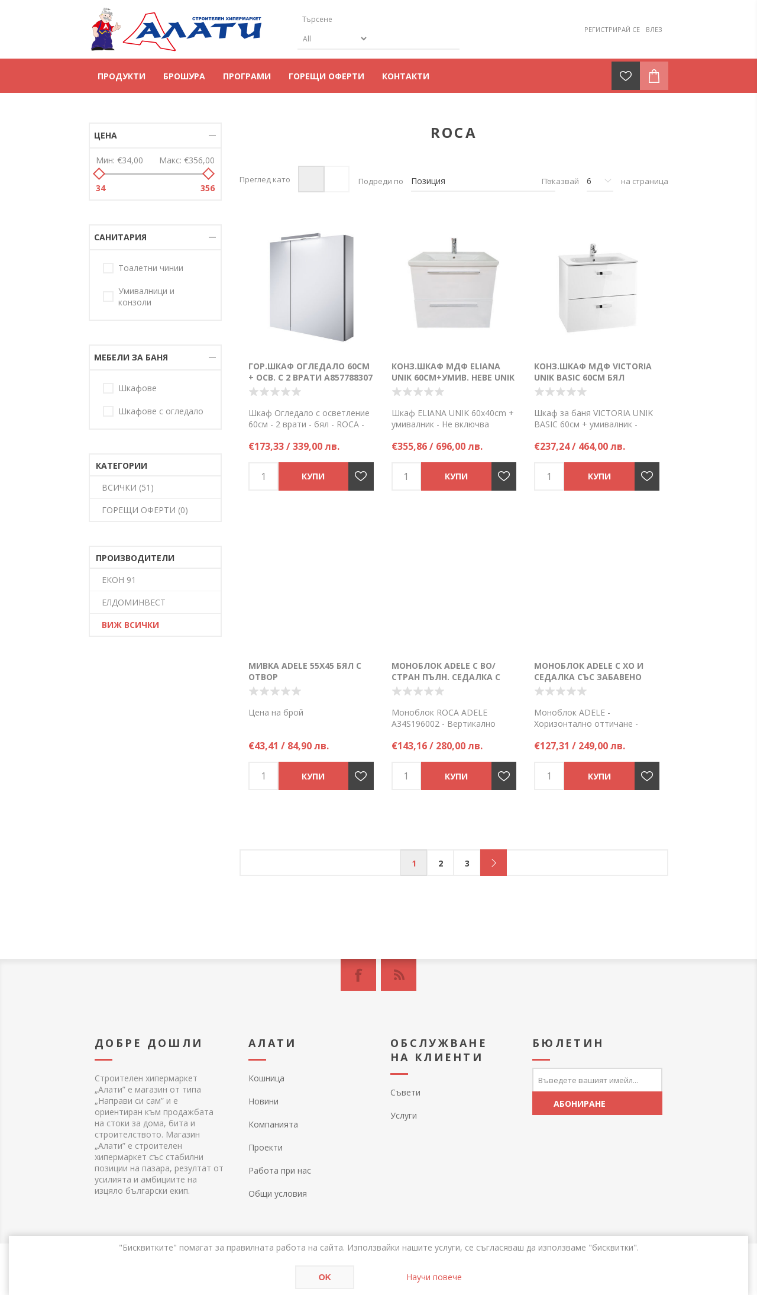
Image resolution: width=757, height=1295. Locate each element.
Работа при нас (279, 1170)
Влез (654, 29)
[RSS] (398, 975)
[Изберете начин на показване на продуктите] (483, 181)
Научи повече (434, 1277)
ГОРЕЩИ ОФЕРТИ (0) (145, 510)
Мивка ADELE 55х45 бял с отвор (304, 671)
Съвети (405, 1092)
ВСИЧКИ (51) (128, 487)
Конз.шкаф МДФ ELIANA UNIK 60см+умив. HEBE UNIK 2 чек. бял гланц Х (453, 377)
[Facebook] (358, 975)
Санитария (120, 237)
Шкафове (137, 388)
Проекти (265, 1147)
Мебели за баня (131, 357)
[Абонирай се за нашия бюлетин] (597, 1079)
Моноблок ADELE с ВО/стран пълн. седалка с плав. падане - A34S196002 (452, 677)
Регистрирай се (612, 29)
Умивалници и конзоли (146, 296)
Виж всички (130, 624)
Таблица (311, 179)
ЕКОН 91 (119, 579)
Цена (105, 135)
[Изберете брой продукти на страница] (600, 181)
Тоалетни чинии (150, 267)
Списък (336, 179)
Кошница (266, 1078)
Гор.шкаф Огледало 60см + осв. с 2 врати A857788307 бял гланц (310, 377)
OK (325, 1277)
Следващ (493, 862)
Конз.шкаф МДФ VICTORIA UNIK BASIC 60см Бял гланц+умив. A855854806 (593, 377)
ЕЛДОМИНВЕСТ (134, 602)
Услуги (403, 1115)
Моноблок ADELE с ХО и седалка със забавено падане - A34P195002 (588, 677)
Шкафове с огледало (160, 411)
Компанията (273, 1124)
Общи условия (277, 1193)
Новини (263, 1101)
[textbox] (353, 19)
